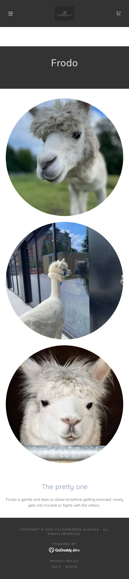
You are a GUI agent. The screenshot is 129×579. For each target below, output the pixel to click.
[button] (12, 13)
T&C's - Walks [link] (64, 566)
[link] (64, 13)
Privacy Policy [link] (64, 561)
